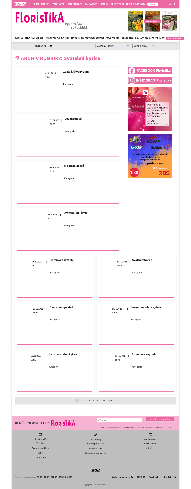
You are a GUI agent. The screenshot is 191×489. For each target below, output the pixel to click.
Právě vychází (112, 38)
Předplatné (59, 4)
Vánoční (40, 38)
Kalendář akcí (175, 38)
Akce (40, 462)
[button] (160, 419)
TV (163, 38)
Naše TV (105, 4)
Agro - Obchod (126, 4)
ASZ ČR (54, 477)
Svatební (19, 38)
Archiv (114, 4)
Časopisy (46, 4)
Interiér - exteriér (70, 38)
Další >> (111, 400)
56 (104, 400)
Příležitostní (53, 38)
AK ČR (39, 477)
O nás (36, 4)
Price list (150, 448)
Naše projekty (76, 4)
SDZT (69, 477)
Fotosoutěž (126, 38)
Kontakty (140, 4)
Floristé (149, 38)
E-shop (41, 452)
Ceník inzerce (150, 443)
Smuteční (30, 38)
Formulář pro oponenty (95, 453)
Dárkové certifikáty (40, 448)
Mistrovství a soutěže (92, 38)
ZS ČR (46, 477)
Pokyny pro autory (95, 443)
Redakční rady (95, 448)
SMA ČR (62, 477)
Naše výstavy (92, 4)
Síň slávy (139, 38)
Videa (158, 38)
